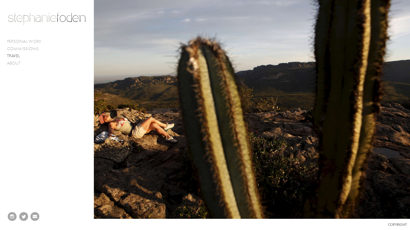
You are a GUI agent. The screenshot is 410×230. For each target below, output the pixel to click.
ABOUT (14, 63)
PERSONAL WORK (27, 41)
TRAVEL (13, 55)
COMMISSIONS (25, 48)
